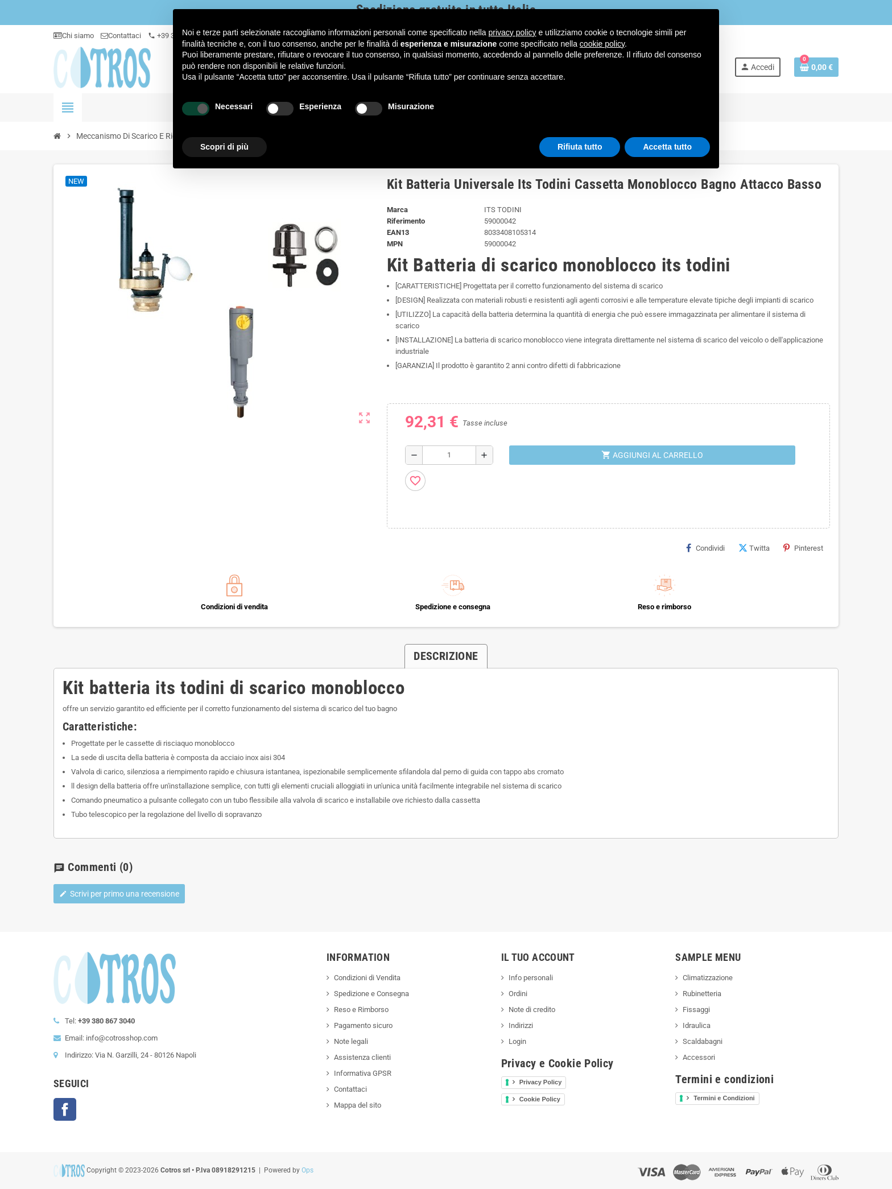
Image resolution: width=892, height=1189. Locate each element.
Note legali (351, 1041)
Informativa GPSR (362, 1073)
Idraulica (697, 1025)
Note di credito (532, 1009)
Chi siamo (73, 35)
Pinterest (803, 547)
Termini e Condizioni (723, 1098)
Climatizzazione (708, 977)
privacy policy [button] (512, 32)
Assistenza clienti (362, 1057)
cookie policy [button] (602, 43)
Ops (307, 1170)
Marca (397, 209)
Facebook (64, 1109)
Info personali (531, 977)
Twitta (754, 547)
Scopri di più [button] (224, 146)
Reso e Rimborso (361, 1009)
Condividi (705, 547)
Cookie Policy (539, 1099)
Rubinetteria (702, 993)
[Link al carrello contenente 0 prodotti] (816, 67)
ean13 (398, 232)
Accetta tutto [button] (667, 146)
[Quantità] (449, 455)
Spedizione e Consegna (371, 993)
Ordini (518, 993)
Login (517, 1041)
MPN (395, 244)
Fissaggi (696, 1009)
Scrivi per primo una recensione (119, 893)
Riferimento (406, 221)
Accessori (699, 1057)
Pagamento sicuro (363, 1025)
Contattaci (121, 35)
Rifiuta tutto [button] (580, 146)
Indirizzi (521, 1025)
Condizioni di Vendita (367, 977)
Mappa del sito (357, 1105)
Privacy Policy (540, 1082)
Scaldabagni (702, 1041)
